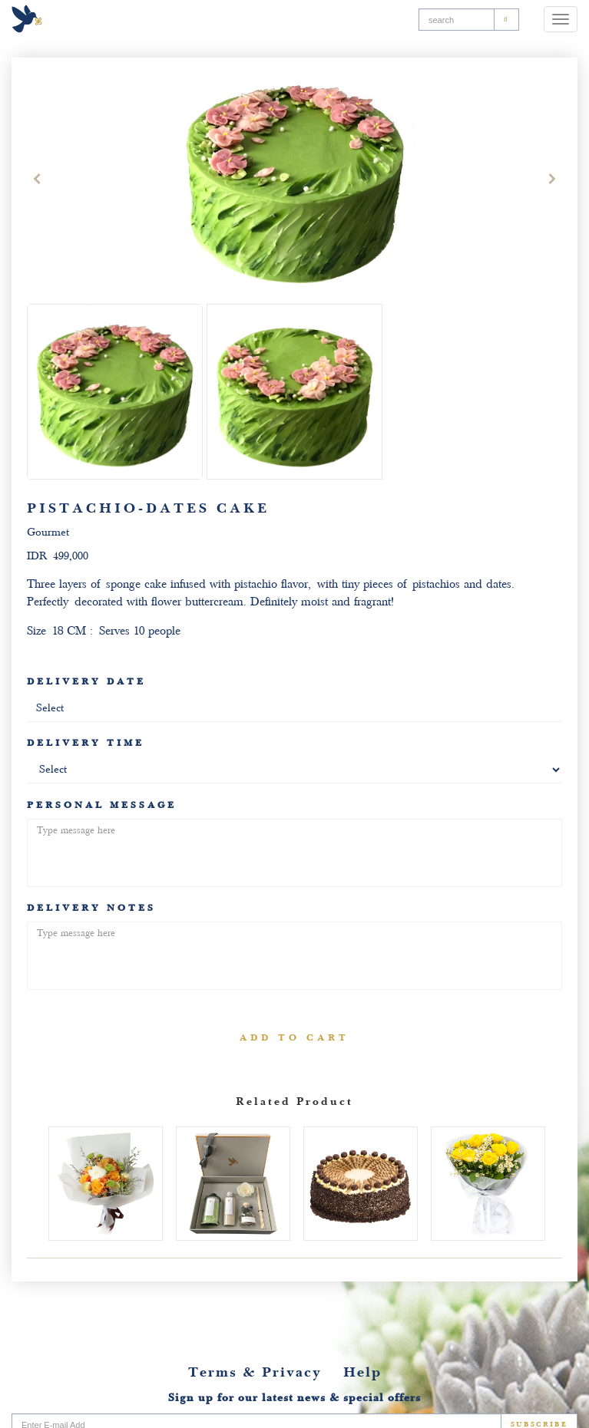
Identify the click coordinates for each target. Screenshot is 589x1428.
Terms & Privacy (255, 1372)
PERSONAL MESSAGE (113, 804)
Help (362, 1372)
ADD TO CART (294, 1037)
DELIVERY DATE (86, 681)
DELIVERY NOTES (103, 907)
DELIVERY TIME (85, 742)
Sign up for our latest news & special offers (294, 1397)
